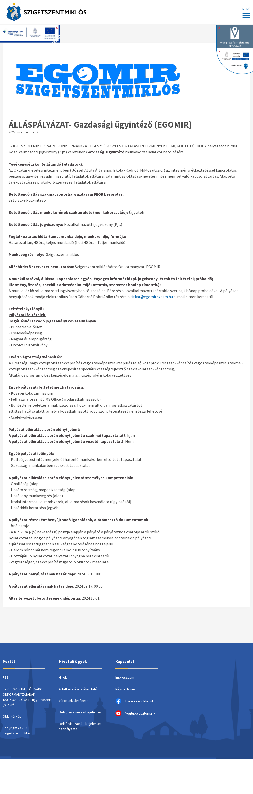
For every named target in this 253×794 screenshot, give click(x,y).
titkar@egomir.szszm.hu (151, 296)
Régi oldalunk (125, 689)
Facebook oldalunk (134, 701)
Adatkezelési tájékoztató (78, 689)
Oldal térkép (12, 716)
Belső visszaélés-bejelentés (80, 712)
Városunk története (73, 700)
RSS (6, 677)
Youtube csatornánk (135, 713)
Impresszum (124, 677)
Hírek (63, 677)
